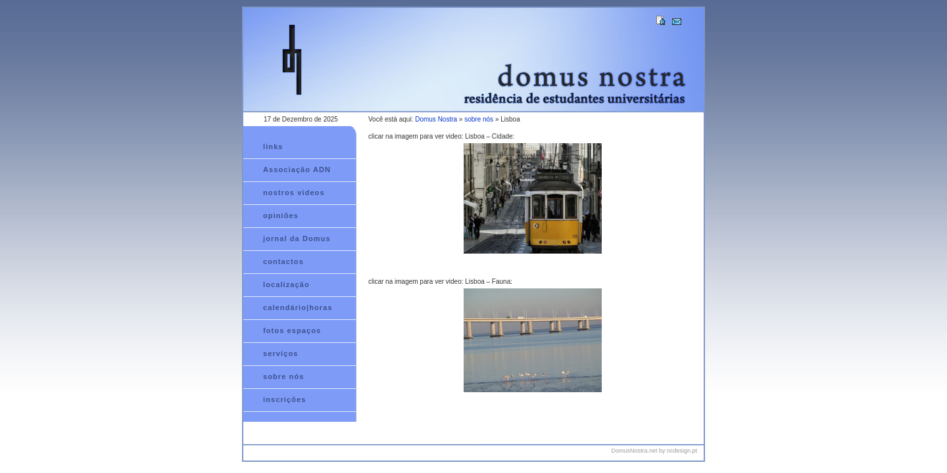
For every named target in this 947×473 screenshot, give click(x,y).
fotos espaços (292, 330)
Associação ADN (297, 169)
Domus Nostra (436, 119)
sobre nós (478, 119)
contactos (283, 261)
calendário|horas (298, 307)
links (273, 146)
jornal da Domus (297, 238)
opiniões (281, 215)
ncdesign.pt (682, 450)
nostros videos (294, 192)
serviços (280, 353)
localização (286, 284)
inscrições (284, 399)
